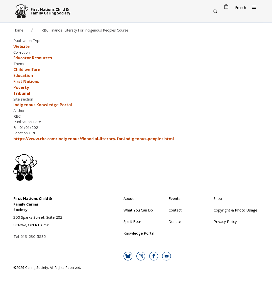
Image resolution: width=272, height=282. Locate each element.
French (240, 7)
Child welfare (26, 69)
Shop (218, 198)
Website (21, 46)
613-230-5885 (33, 236)
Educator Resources (32, 58)
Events (174, 198)
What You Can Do (138, 210)
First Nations (26, 81)
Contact (175, 210)
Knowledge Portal (139, 233)
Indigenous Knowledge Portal (42, 104)
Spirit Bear (132, 221)
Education (23, 75)
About (129, 198)
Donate (175, 221)
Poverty (21, 87)
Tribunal (21, 93)
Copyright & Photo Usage (235, 210)
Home (18, 30)
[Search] (215, 11)
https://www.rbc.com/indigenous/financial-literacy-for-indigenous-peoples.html (93, 138)
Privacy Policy (225, 221)
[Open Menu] (254, 7)
